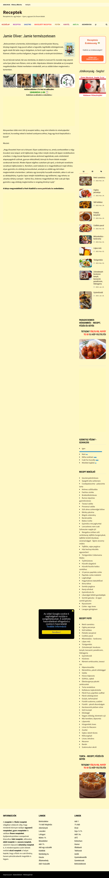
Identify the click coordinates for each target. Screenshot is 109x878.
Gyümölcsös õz (88, 592)
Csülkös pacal (98, 225)
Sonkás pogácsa (88, 586)
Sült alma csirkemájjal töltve (93, 509)
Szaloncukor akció (89, 747)
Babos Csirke (87, 521)
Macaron (85, 741)
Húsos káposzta (88, 676)
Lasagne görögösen (89, 609)
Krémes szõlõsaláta (89, 489)
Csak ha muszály (90, 460)
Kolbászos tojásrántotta (91, 690)
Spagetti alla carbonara (91, 481)
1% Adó (77, 824)
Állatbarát (78, 847)
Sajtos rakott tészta (89, 733)
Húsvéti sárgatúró (89, 563)
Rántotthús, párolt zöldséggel (94, 670)
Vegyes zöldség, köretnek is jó (94, 715)
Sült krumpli (87, 710)
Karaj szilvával (87, 589)
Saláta (84, 673)
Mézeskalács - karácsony (98, 237)
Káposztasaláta (88, 667)
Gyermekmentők (80, 857)
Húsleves (85, 658)
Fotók (57, 24)
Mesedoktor (43, 841)
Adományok (87, 24)
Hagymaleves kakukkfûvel (92, 580)
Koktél (66, 24)
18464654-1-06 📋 (39, 92)
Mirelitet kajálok (89, 463)
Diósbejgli (86, 713)
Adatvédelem (17, 875)
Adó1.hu (77, 834)
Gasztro (27, 24)
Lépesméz (86, 721)
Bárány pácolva (88, 512)
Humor (77, 844)
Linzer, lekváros (88, 738)
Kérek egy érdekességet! (92, 58)
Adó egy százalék (45, 847)
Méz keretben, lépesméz (91, 718)
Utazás (41, 857)
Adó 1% (76, 24)
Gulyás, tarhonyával (90, 698)
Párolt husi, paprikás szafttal (93, 693)
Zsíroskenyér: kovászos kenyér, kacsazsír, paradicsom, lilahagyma (98, 278)
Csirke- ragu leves (89, 606)
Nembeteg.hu (44, 854)
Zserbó (84, 730)
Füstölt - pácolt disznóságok (93, 704)
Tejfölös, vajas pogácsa (91, 546)
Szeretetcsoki (79, 860)
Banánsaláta (87, 518)
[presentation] (83, 171)
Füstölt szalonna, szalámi (92, 701)
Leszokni (42, 831)
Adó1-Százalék (44, 864)
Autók (76, 854)
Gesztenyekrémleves (90, 478)
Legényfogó (86, 578)
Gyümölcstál (98, 292)
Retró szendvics (99, 177)
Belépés (27, 5)
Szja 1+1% (78, 831)
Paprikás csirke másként (91, 575)
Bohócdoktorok (80, 864)
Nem (85, 454)
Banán (84, 744)
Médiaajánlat (27, 875)
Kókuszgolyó (87, 735)
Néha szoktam (89, 457)
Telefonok (78, 851)
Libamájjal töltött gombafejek (94, 595)
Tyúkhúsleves (87, 561)
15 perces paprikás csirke (92, 572)
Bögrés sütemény (89, 515)
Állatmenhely (43, 860)
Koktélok (42, 851)
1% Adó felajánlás (45, 824)
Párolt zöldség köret (90, 695)
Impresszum (7, 875)
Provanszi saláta (88, 506)
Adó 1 (76, 821)
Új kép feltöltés (97, 334)
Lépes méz (97, 248)
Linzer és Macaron (89, 727)
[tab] (83, 171)
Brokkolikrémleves (89, 495)
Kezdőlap (6, 24)
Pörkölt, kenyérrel (96, 214)
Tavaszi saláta (87, 503)
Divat (76, 828)
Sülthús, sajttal (88, 678)
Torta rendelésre (88, 687)
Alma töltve (86, 583)
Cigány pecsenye (96, 191)
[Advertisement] (39, 111)
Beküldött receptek (43, 24)
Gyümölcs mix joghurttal (91, 523)
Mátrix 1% (42, 838)
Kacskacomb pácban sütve (92, 707)
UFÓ (76, 838)
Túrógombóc (98, 260)
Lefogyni (42, 834)
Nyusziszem (86, 603)
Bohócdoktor (43, 821)
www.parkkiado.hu (45, 188)
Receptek (12, 12)
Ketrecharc (78, 841)
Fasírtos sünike (88, 492)
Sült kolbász (98, 202)
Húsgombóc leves (89, 724)
